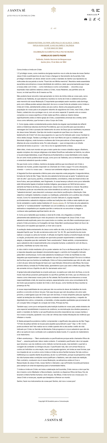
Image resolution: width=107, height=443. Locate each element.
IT (51, 28)
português (92, 15)
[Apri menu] (98, 10)
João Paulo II (14, 15)
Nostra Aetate (58, 203)
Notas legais (43, 437)
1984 (33, 15)
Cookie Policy (54, 437)
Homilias (26, 15)
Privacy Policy (65, 437)
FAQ (36, 437)
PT (55, 28)
